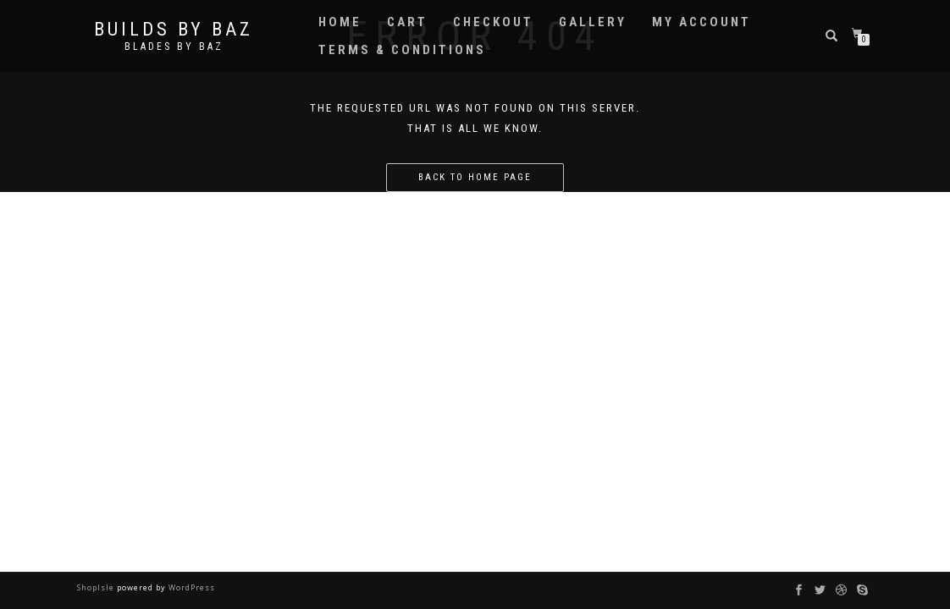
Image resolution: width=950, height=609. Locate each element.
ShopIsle (97, 587)
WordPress (190, 587)
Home (340, 22)
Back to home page (475, 177)
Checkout (493, 22)
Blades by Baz (174, 46)
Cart (407, 22)
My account (701, 22)
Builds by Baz (173, 29)
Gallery (593, 22)
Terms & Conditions (402, 50)
